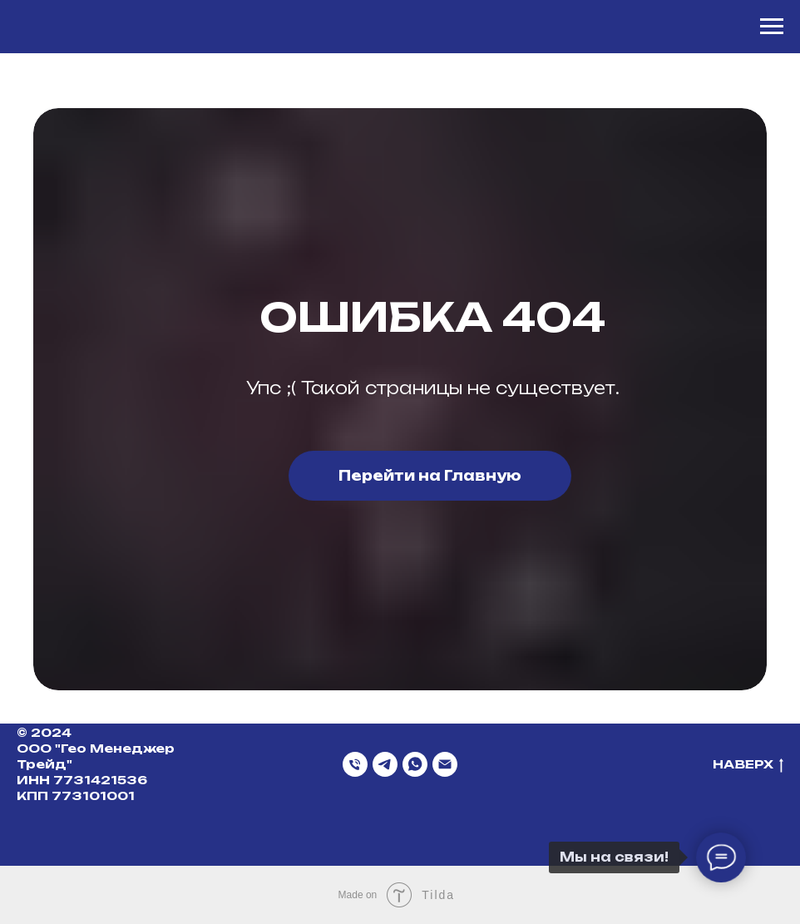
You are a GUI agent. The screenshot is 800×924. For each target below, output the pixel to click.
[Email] (444, 764)
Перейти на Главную (429, 475)
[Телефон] (355, 764)
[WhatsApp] (414, 764)
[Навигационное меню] (771, 26)
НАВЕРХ (748, 765)
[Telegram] (385, 764)
